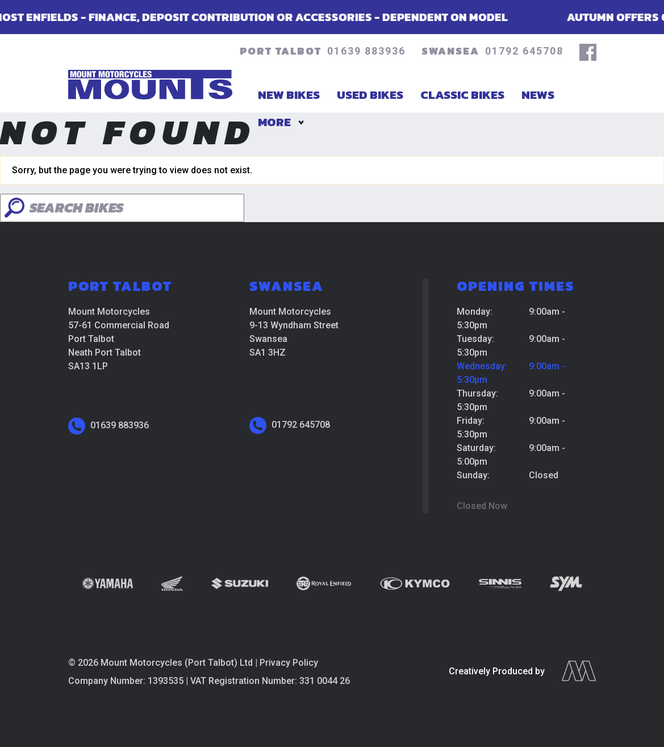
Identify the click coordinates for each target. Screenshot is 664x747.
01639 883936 (366, 51)
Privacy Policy (289, 662)
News (537, 94)
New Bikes (289, 94)
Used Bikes (370, 94)
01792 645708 (524, 51)
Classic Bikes (462, 94)
